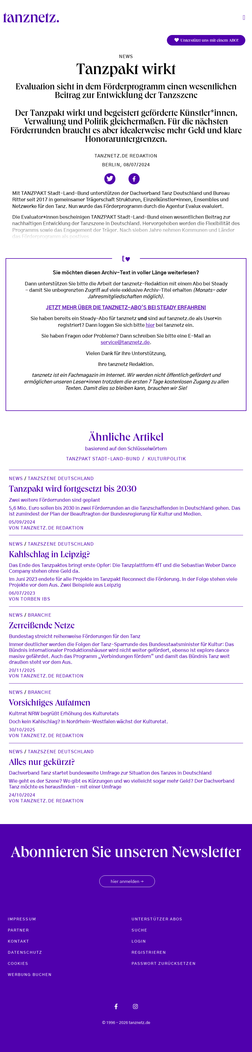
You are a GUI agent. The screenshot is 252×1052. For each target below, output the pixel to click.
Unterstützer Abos (157, 919)
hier (150, 325)
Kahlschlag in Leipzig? (49, 555)
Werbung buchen (30, 975)
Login (139, 941)
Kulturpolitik (167, 459)
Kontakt (18, 941)
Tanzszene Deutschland (61, 478)
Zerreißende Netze (42, 626)
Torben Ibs (35, 599)
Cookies (18, 964)
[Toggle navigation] (244, 17)
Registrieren (149, 953)
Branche (39, 615)
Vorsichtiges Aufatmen (49, 703)
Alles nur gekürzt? (42, 763)
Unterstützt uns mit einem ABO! (206, 40)
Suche (139, 930)
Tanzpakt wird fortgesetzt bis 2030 (73, 490)
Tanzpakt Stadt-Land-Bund (103, 459)
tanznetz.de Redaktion (126, 156)
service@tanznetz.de (125, 342)
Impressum (22, 919)
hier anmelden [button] (127, 881)
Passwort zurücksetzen (164, 964)
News (126, 56)
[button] (109, 178)
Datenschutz (25, 953)
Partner (18, 930)
